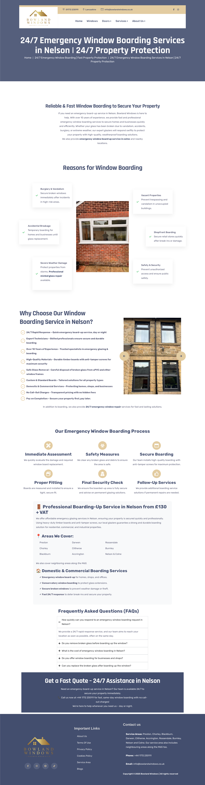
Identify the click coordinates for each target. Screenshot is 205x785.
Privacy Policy (84, 749)
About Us (138, 20)
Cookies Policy (84, 755)
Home (78, 20)
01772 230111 (72, 9)
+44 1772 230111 (142, 755)
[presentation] (124, 356)
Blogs (80, 769)
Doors (106, 20)
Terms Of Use (84, 742)
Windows (92, 20)
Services (121, 20)
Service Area (84, 762)
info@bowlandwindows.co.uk (148, 764)
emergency (104, 139)
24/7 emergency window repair (103, 406)
